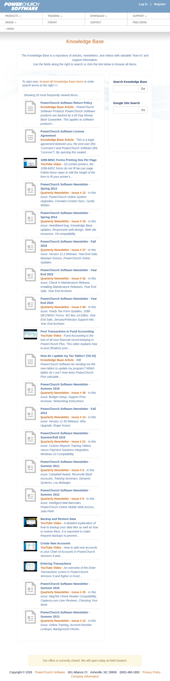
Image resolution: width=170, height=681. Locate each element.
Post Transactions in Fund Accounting (67, 331)
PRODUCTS (13, 16)
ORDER (10, 22)
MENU (9, 29)
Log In (143, 4)
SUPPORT (140, 16)
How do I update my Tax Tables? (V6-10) (68, 355)
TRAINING (55, 16)
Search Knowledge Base (130, 81)
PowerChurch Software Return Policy (66, 102)
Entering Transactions (55, 563)
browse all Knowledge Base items (61, 81)
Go (143, 88)
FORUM (52, 22)
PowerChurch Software (50, 672)
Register (160, 4)
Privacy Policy (151, 672)
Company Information (85, 676)
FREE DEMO (140, 22)
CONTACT (95, 22)
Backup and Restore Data (58, 519)
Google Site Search (126, 103)
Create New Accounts (55, 543)
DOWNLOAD (98, 16)
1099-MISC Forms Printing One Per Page (68, 160)
